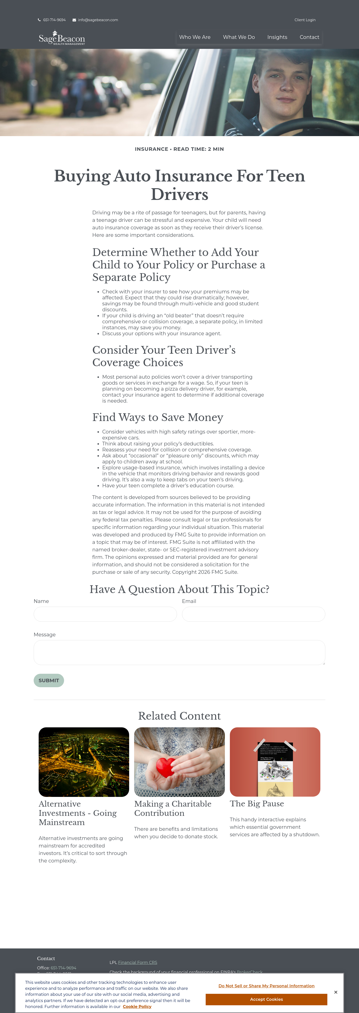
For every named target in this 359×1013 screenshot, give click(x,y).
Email (189, 586)
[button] (195, 22)
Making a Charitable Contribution (172, 793)
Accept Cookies (266, 999)
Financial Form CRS (137, 947)
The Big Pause (257, 788)
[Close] (335, 992)
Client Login (305, 5)
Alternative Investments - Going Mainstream (78, 798)
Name (41, 586)
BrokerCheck (250, 957)
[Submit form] (49, 665)
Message (45, 620)
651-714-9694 (51, 5)
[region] (179, 993)
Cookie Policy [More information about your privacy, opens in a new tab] (137, 1006)
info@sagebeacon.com (95, 5)
